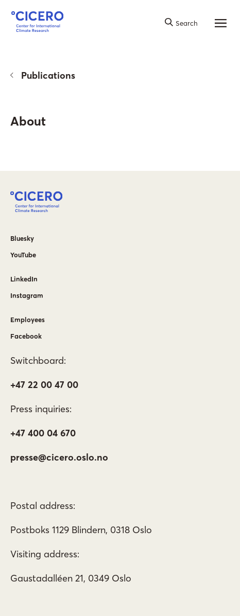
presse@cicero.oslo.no (59, 457)
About (28, 121)
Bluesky (22, 238)
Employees (27, 319)
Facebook (26, 336)
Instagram (26, 295)
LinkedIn (24, 279)
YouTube (23, 255)
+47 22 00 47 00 (44, 385)
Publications (42, 75)
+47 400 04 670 (43, 433)
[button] (37, 23)
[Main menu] (221, 23)
